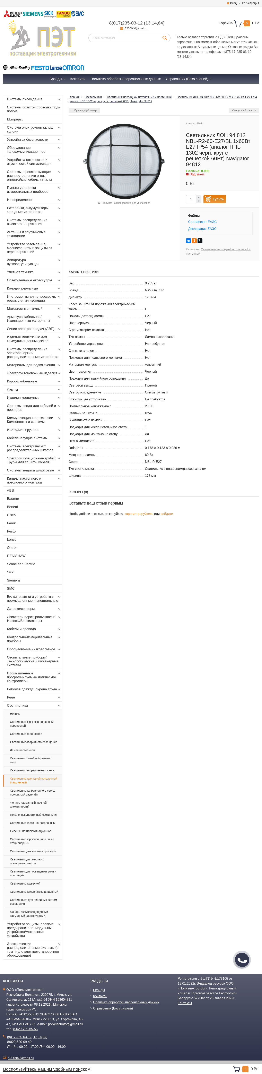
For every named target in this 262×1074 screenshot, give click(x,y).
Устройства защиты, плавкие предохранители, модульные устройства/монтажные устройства (34, 930)
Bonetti (12, 507)
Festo (11, 531)
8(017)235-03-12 (126, 23)
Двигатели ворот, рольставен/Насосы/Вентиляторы (34, 619)
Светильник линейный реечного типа (31, 760)
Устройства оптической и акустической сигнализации (34, 162)
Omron (12, 548)
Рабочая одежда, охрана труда (34, 689)
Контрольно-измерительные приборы (34, 639)
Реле (34, 697)
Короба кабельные (34, 381)
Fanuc (12, 523)
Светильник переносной (26, 733)
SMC (11, 588)
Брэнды (99, 990)
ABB (10, 490)
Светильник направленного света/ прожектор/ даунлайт (32, 792)
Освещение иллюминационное (30, 831)
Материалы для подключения (34, 365)
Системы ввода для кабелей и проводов (34, 408)
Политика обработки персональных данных (126, 1002)
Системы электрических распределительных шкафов (34, 448)
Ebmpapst (15, 119)
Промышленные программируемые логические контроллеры (34, 677)
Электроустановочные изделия (34, 373)
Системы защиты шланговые (34, 470)
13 (148, 23)
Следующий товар (244, 110)
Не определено (34, 200)
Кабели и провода (34, 629)
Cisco (11, 515)
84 (160, 23)
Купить (218, 199)
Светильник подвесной (25, 883)
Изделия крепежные (34, 398)
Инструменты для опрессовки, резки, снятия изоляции (34, 298)
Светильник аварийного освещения (33, 742)
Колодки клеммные (34, 288)
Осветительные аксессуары (34, 280)
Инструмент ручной (34, 430)
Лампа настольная (22, 750)
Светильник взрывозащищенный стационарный (31, 841)
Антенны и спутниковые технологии (34, 234)
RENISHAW (16, 556)
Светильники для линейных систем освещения (33, 901)
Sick (10, 572)
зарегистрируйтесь (139, 514)
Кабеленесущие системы (34, 438)
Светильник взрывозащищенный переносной (31, 723)
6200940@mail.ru (136, 28)
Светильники (34, 706)
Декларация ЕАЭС (202, 229)
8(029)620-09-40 (19, 1042)
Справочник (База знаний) (113, 1008)
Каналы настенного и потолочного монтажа (34, 480)
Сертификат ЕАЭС (202, 222)
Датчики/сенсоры (34, 609)
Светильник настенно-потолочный (32, 822)
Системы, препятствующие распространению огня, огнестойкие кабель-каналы (34, 176)
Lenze (11, 539)
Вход (232, 3)
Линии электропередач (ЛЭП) (34, 329)
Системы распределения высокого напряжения (34, 222)
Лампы (34, 390)
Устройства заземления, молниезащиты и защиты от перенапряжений (34, 248)
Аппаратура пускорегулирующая (34, 262)
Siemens (13, 580)
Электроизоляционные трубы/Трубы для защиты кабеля (34, 460)
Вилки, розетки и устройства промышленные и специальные (34, 599)
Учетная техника (34, 272)
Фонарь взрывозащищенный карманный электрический (29, 913)
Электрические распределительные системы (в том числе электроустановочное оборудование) (34, 949)
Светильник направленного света (32, 770)
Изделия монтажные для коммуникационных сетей (34, 339)
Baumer (13, 499)
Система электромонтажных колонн (34, 129)
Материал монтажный (34, 309)
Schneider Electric (21, 564)
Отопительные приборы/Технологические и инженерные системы (34, 661)
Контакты (100, 996)
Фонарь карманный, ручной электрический (28, 804)
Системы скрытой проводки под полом (34, 109)
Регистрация (250, 3)
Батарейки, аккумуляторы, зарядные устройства (34, 210)
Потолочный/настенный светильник (33, 814)
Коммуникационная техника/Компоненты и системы (34, 420)
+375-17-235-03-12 (237, 51)
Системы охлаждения (34, 99)
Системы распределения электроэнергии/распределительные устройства (34, 353)
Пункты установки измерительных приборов (34, 190)
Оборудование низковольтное (34, 649)
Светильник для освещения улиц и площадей (33, 873)
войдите (167, 514)
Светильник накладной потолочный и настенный (33, 780)
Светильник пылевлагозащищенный (34, 891)
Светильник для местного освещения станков (27, 861)
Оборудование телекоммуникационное (34, 150)
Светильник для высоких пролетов (33, 851)
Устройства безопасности (34, 140)
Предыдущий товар (84, 110)
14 (154, 23)
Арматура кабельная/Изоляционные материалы (34, 319)
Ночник (15, 713)
